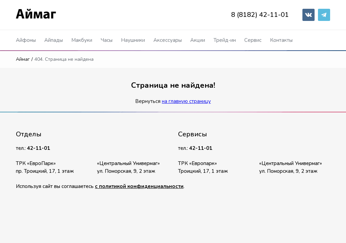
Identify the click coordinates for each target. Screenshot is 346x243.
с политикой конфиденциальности (139, 186)
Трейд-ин (225, 40)
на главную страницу (186, 101)
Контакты (281, 40)
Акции (197, 40)
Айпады (53, 40)
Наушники (133, 40)
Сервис (253, 40)
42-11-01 (38, 148)
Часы (107, 40)
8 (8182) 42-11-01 (260, 14)
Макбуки (81, 40)
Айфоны (26, 40)
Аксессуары (167, 40)
